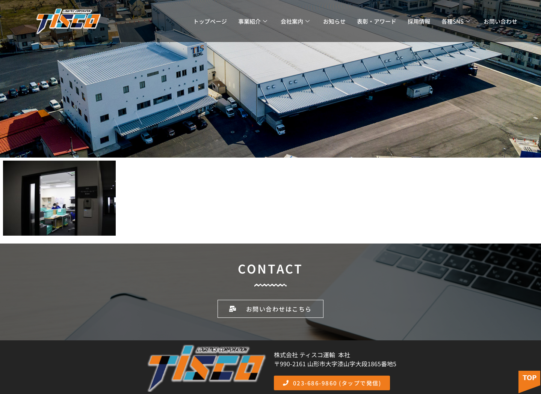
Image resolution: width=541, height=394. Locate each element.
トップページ (210, 21)
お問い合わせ (500, 21)
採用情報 (419, 21)
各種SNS (455, 21)
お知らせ (334, 21)
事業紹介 (252, 21)
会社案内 (295, 21)
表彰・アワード (376, 21)
